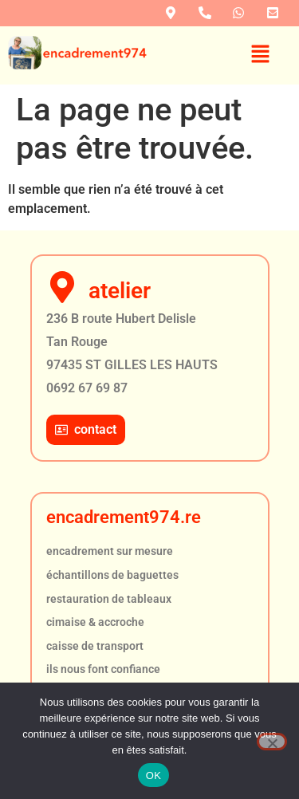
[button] (261, 55)
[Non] (272, 741)
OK (153, 775)
